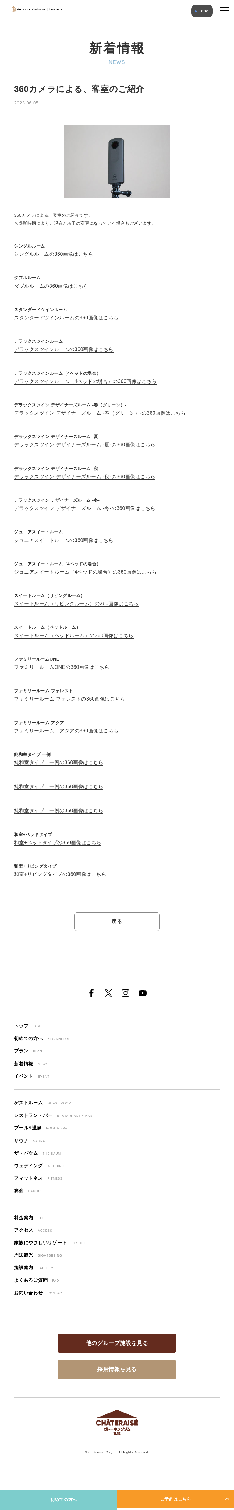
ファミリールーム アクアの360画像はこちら (66, 730)
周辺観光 (38, 1255)
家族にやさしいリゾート (50, 1242)
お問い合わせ (39, 1292)
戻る (117, 921)
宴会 (29, 1190)
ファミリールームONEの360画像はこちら (61, 667)
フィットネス (38, 1178)
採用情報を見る (117, 1369)
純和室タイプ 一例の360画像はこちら (58, 762)
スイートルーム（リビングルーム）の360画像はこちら (76, 603)
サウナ (29, 1140)
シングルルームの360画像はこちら (53, 254)
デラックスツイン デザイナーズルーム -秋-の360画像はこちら (84, 476)
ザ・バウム (37, 1153)
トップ (27, 1025)
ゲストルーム (42, 1102)
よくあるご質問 (36, 1280)
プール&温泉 (40, 1127)
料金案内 (29, 1217)
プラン (28, 1050)
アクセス (33, 1230)
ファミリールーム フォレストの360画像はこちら (69, 698)
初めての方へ (63, 1499)
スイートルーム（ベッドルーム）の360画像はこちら (74, 635)
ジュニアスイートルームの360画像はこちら (63, 540)
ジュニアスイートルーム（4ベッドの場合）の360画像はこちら (85, 571)
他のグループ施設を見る (117, 1343)
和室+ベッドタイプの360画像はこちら (57, 842)
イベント (32, 1076)
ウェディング (39, 1165)
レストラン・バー (53, 1115)
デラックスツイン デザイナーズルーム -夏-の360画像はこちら (84, 444)
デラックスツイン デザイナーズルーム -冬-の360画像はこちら (84, 508)
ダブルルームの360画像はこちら (51, 286)
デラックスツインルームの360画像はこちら (63, 349)
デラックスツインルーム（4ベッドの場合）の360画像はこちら (85, 381)
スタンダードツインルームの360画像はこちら (66, 317)
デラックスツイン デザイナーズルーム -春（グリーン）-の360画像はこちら (100, 413)
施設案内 (33, 1267)
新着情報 (31, 1063)
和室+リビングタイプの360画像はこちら (60, 874)
